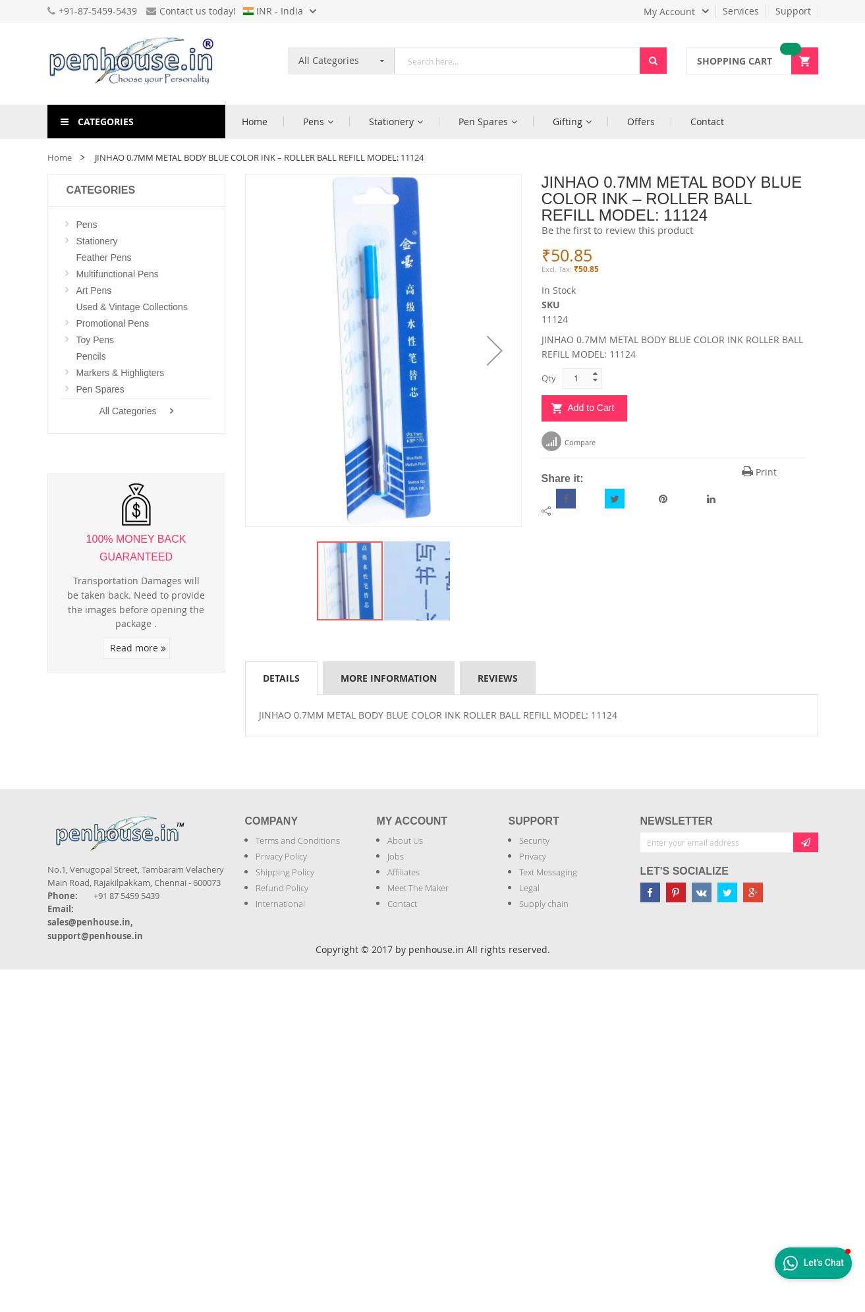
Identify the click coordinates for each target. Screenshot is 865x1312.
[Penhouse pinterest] (676, 892)
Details (281, 678)
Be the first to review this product (617, 229)
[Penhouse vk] (702, 892)
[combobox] (517, 61)
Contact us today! (191, 11)
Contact (402, 904)
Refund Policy (282, 888)
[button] (494, 350)
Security (534, 840)
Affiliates (403, 872)
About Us (405, 840)
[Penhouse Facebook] (650, 892)
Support (793, 11)
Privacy (532, 856)
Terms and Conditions (298, 840)
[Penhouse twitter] (727, 892)
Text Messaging (548, 872)
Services (741, 11)
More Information (389, 678)
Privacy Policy (281, 856)
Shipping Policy (285, 872)
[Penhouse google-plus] (753, 892)
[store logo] (136, 64)
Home (59, 157)
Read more (138, 648)
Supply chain (544, 904)
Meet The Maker (418, 888)
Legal (529, 888)
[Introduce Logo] (191, 822)
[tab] (281, 677)
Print (759, 472)
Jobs (395, 856)
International (280, 904)
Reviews (498, 678)
